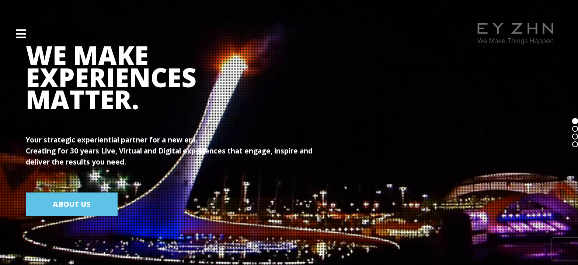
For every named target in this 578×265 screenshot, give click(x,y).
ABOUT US (72, 204)
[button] (21, 33)
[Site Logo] (515, 34)
